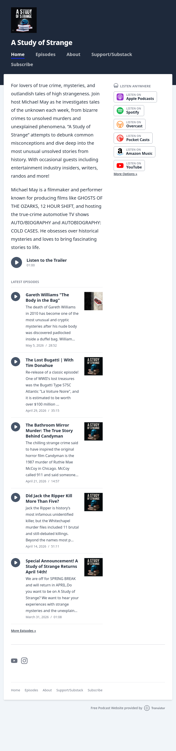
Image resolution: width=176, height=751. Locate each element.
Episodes (45, 54)
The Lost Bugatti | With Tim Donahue (50, 362)
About (73, 54)
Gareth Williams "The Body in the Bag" (47, 297)
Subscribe (22, 64)
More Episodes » (23, 630)
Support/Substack (111, 54)
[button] (16, 262)
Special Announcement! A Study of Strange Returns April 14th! (52, 566)
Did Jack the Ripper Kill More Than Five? (49, 498)
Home (18, 54)
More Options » (125, 174)
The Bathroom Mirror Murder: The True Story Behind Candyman (49, 430)
